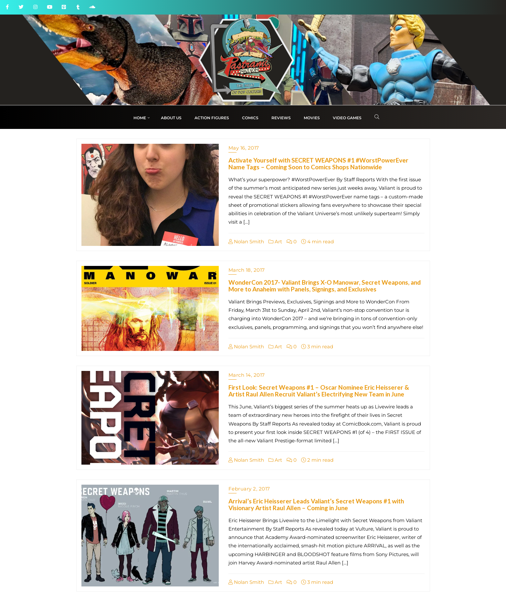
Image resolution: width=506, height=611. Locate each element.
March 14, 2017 (246, 375)
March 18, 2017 (246, 270)
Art (275, 241)
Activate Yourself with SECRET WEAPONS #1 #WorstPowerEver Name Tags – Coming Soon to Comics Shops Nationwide (318, 163)
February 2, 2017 (249, 489)
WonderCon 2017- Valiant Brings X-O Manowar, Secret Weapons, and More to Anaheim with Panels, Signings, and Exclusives (324, 286)
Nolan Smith (246, 241)
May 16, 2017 (243, 148)
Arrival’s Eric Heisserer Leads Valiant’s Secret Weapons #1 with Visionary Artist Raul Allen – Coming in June (316, 504)
